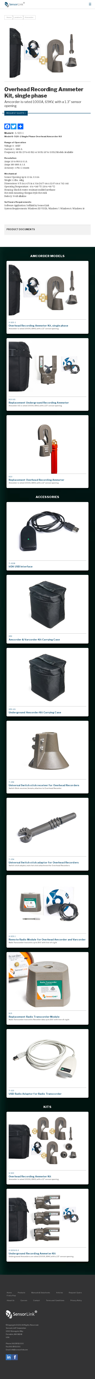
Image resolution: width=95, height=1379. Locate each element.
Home (15, 4)
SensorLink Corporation (21, 1314)
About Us (10, 1300)
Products (21, 1293)
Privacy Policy (76, 1300)
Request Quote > (16, 113)
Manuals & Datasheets (40, 1293)
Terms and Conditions (55, 1300)
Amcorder (29, 17)
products (18, 17)
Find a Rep (11, 1296)
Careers (23, 1300)
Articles (59, 1293)
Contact (36, 1300)
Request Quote (75, 1293)
